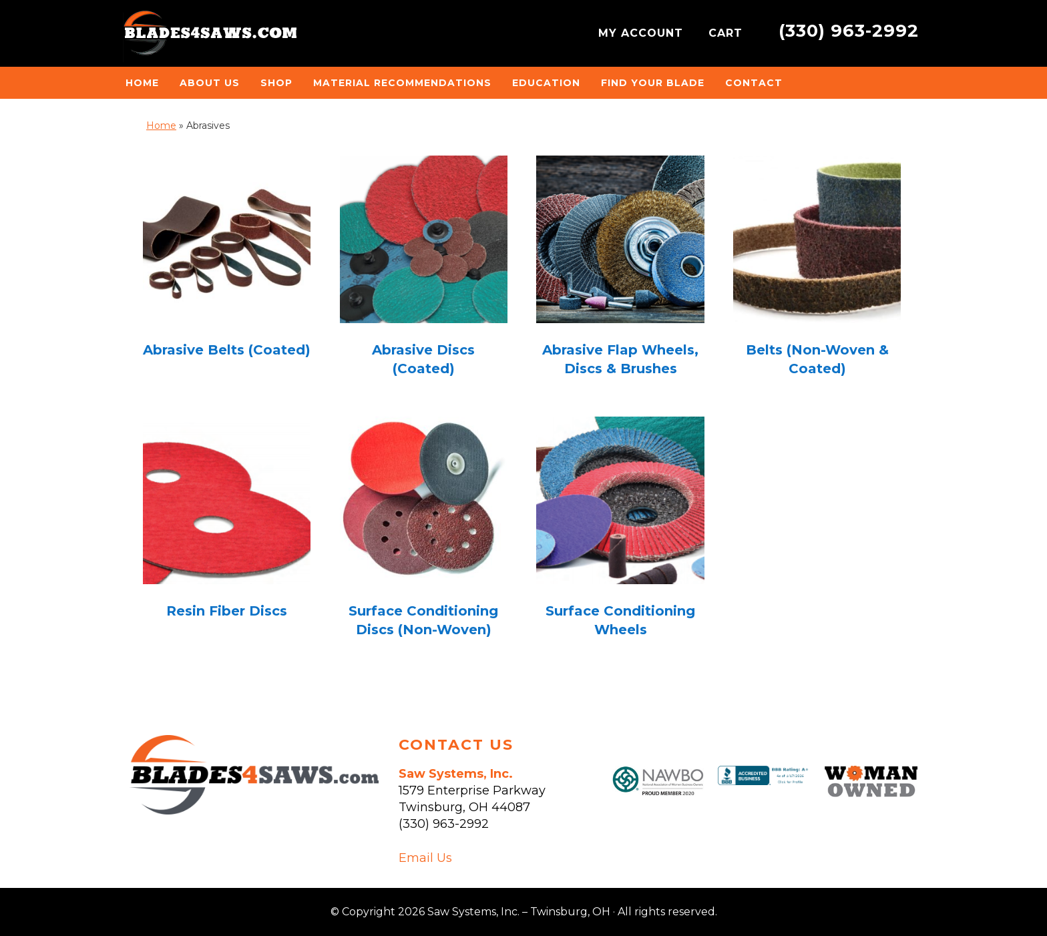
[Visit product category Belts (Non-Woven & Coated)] (817, 270)
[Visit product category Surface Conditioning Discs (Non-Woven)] (423, 531)
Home (161, 126)
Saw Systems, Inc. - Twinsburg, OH (209, 36)
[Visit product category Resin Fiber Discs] (226, 522)
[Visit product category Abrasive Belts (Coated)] (226, 261)
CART (727, 33)
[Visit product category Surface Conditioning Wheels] (620, 531)
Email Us (425, 858)
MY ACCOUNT (642, 33)
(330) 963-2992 (849, 30)
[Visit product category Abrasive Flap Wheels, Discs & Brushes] (620, 270)
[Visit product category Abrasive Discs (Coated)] (423, 270)
